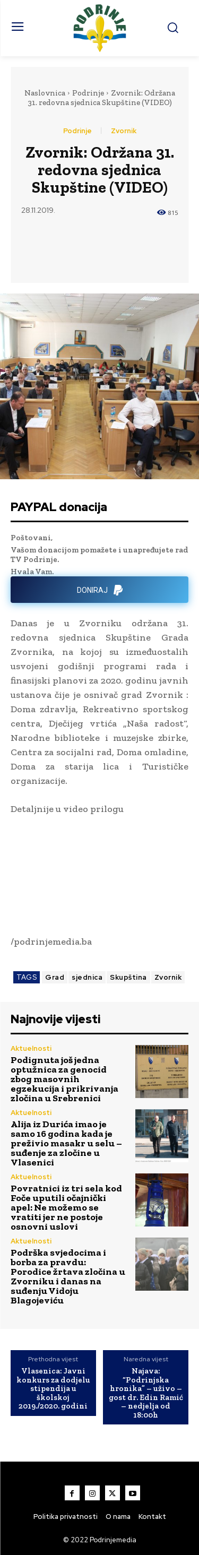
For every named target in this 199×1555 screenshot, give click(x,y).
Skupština (128, 977)
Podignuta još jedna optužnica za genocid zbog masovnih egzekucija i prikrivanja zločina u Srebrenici (64, 1079)
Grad (54, 977)
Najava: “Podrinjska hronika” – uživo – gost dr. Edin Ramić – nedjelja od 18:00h (146, 1393)
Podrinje (88, 93)
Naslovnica (44, 93)
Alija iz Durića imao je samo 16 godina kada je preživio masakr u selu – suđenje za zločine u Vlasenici (66, 1143)
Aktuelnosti (31, 1048)
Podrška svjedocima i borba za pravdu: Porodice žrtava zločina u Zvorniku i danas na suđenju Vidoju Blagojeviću (68, 1276)
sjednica (87, 977)
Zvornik (124, 130)
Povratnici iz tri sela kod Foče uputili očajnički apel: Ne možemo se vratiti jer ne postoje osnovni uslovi (66, 1207)
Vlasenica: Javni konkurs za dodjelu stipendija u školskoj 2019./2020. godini (53, 1389)
